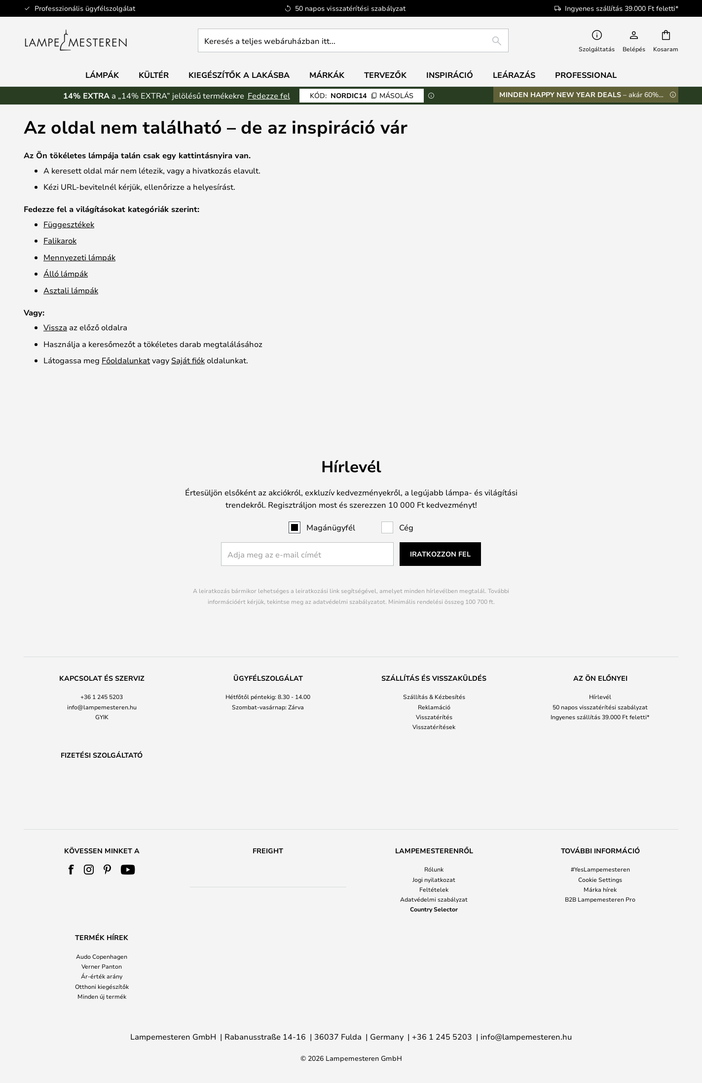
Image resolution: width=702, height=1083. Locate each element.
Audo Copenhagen (101, 956)
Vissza (55, 327)
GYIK (102, 691)
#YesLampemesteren (600, 869)
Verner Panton (101, 966)
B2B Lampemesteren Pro (600, 899)
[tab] (102, 677)
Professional (586, 75)
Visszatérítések (433, 701)
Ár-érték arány (101, 976)
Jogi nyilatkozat (433, 879)
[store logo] (76, 40)
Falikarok (59, 240)
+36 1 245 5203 (101, 671)
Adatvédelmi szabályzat (434, 899)
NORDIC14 (361, 95)
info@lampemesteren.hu (102, 681)
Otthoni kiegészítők (102, 986)
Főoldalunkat (126, 360)
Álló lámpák (65, 273)
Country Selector (434, 909)
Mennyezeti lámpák (79, 257)
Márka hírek (600, 889)
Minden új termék (101, 996)
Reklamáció (434, 681)
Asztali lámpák (70, 290)
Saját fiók (188, 360)
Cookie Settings (600, 879)
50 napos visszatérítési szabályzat (600, 681)
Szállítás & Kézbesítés (434, 671)
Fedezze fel (269, 95)
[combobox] (353, 40)
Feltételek (433, 889)
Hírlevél (600, 671)
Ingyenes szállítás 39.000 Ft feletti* (600, 691)
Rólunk (433, 869)
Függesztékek (68, 224)
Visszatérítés (434, 691)
